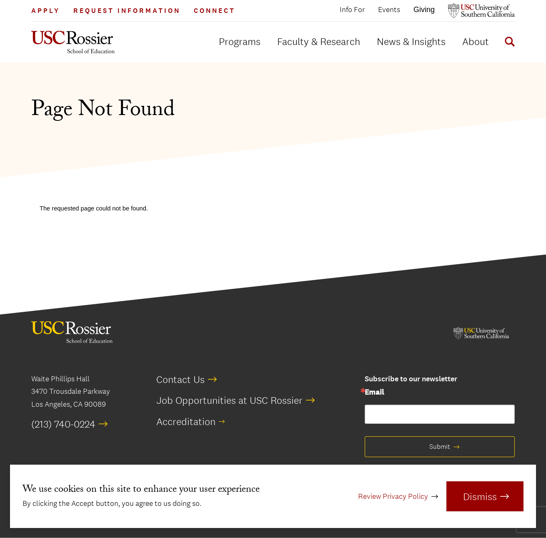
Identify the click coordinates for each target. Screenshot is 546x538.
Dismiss (480, 496)
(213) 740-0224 (63, 424)
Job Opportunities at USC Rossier (229, 400)
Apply (45, 10)
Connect (214, 10)
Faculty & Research (318, 41)
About (475, 41)
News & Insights (411, 41)
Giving (424, 9)
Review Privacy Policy (393, 496)
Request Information (126, 10)
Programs (239, 41)
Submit (439, 446)
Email (374, 392)
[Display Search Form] (508, 43)
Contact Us (180, 379)
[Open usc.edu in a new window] (481, 10)
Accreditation (185, 421)
